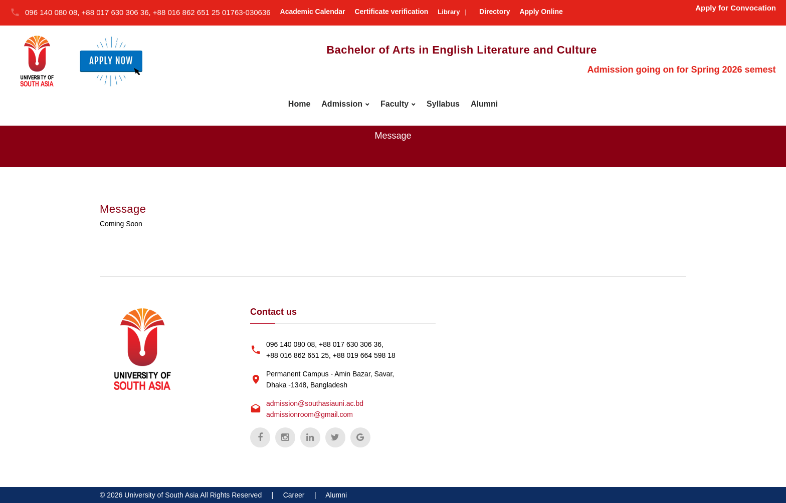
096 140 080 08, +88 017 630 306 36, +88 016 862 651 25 (123, 12)
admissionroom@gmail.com (309, 414)
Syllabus (443, 104)
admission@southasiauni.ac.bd (314, 403)
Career (294, 495)
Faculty (394, 104)
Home (299, 104)
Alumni (484, 104)
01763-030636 (246, 12)
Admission (341, 104)
